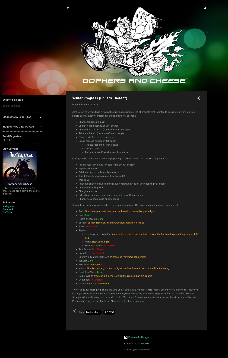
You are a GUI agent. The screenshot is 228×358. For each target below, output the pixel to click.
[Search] (205, 8)
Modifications (93, 312)
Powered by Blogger (136, 337)
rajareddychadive (143, 343)
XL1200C (109, 312)
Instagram (8, 206)
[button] (199, 98)
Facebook (8, 209)
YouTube (7, 212)
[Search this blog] (22, 106)
